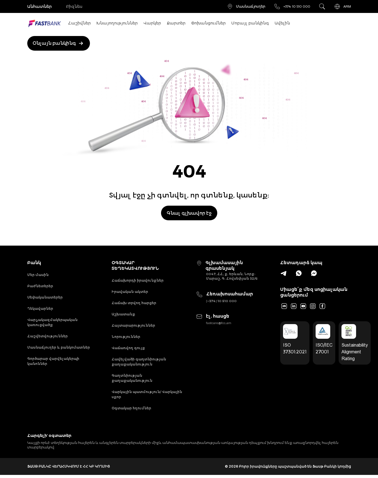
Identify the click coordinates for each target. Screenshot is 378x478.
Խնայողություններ (117, 23)
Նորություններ (126, 338)
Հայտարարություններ (133, 327)
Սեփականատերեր (45, 298)
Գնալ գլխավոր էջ (189, 213)
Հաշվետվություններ (47, 338)
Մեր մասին (38, 275)
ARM (342, 6)
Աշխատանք (123, 315)
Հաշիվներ (79, 23)
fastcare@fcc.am (218, 323)
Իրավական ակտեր (130, 292)
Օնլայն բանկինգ (59, 43)
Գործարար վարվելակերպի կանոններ (53, 363)
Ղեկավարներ (40, 309)
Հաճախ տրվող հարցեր (134, 304)
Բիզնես (75, 6)
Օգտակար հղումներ (131, 411)
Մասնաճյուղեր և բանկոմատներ (58, 349)
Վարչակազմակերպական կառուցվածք (52, 323)
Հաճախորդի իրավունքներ (138, 280)
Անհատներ (39, 6)
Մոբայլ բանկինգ (250, 23)
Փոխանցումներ (208, 23)
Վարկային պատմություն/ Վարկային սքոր (147, 397)
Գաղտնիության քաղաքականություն (132, 380)
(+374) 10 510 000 (221, 301)
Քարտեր (176, 23)
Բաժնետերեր (40, 286)
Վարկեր (152, 23)
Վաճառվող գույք (128, 350)
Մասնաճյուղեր (246, 6)
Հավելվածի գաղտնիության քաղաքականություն (139, 364)
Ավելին (282, 23)
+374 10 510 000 (292, 6)
